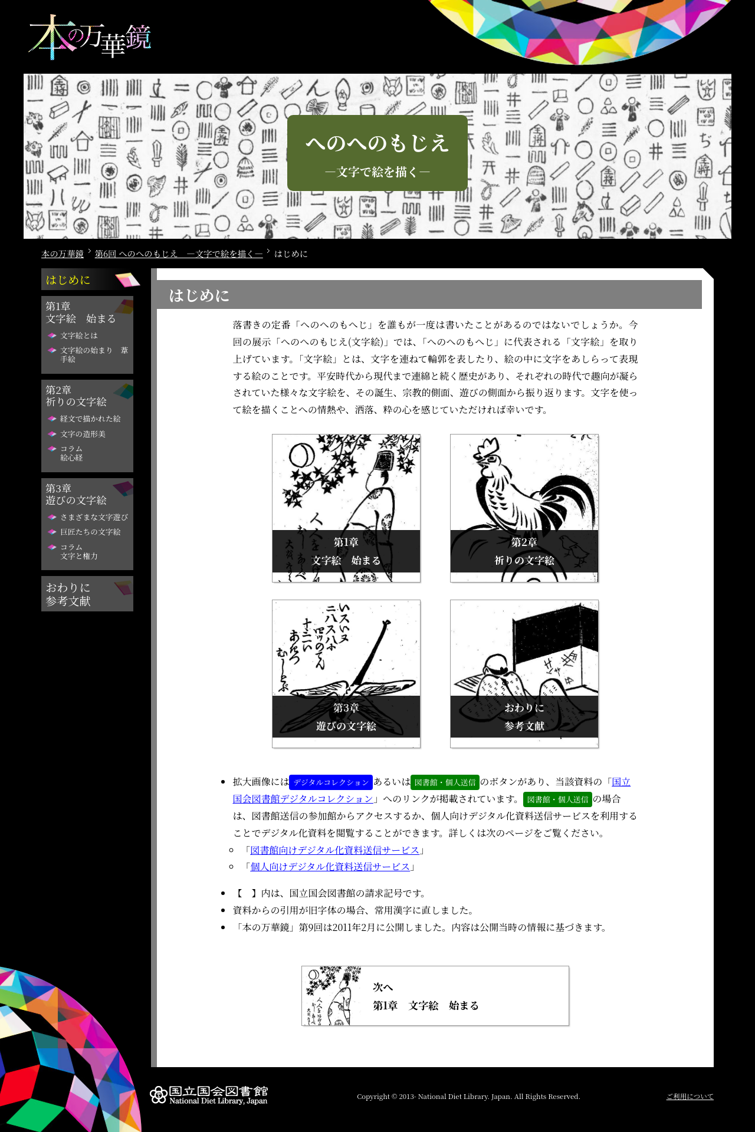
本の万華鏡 (62, 253)
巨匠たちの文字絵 (90, 531)
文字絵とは (79, 335)
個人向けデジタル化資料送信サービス (330, 866)
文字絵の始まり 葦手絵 (94, 354)
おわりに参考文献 (68, 593)
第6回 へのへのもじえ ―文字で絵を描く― (179, 253)
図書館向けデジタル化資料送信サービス (334, 850)
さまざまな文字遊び (94, 516)
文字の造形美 (83, 433)
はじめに (68, 279)
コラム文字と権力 (79, 551)
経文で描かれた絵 (90, 418)
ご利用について (690, 1096)
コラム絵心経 (71, 453)
